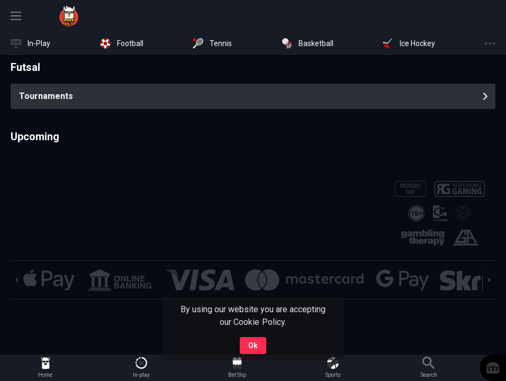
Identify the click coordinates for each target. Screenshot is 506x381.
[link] (69, 15)
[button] (49, 280)
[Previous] (17, 280)
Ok (253, 345)
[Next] (489, 280)
